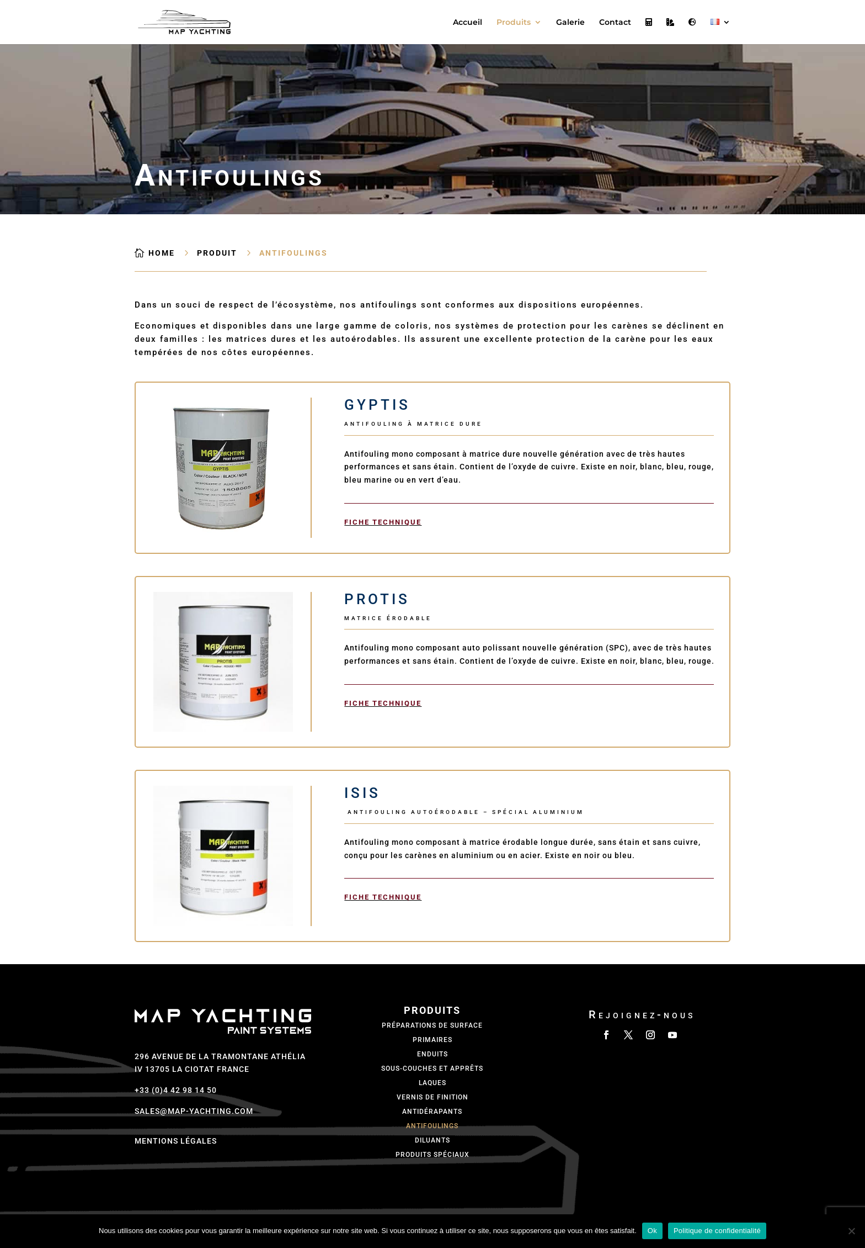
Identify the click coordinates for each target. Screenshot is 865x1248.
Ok (652, 1230)
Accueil (467, 22)
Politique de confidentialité (717, 1230)
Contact (615, 22)
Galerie (570, 22)
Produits (513, 22)
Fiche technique (382, 522)
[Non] (851, 1230)
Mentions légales (176, 1140)
